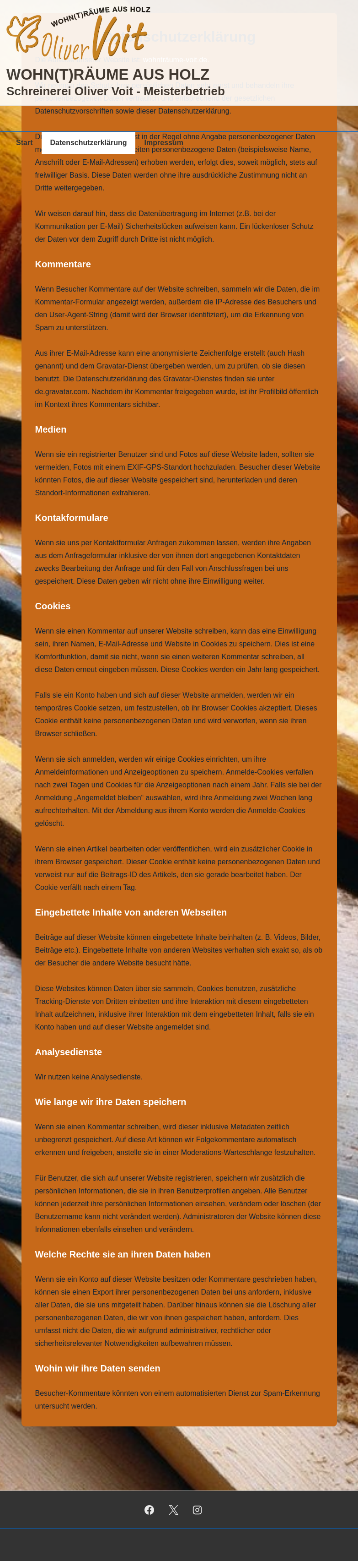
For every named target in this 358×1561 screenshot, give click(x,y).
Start (24, 142)
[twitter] (173, 1509)
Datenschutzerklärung (88, 142)
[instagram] (197, 1509)
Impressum (163, 142)
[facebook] (149, 1509)
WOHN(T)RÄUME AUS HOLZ (107, 74)
